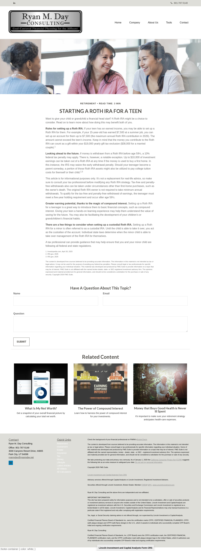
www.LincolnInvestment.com (163, 485)
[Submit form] (21, 342)
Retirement (62, 443)
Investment (62, 446)
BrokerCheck (142, 439)
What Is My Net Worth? (41, 408)
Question (18, 313)
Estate (60, 450)
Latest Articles (64, 465)
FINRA (144, 485)
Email (106, 293)
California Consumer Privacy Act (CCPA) (166, 460)
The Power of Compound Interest (100, 408)
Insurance (62, 453)
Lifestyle (61, 462)
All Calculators (64, 472)
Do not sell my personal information (148, 462)
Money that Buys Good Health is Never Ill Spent (160, 409)
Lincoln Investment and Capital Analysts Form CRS (125, 548)
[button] (134, 22)
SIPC (150, 485)
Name (16, 293)
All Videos (62, 468)
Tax (58, 456)
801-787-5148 (179, 3)
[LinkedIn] (14, 3)
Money (60, 459)
